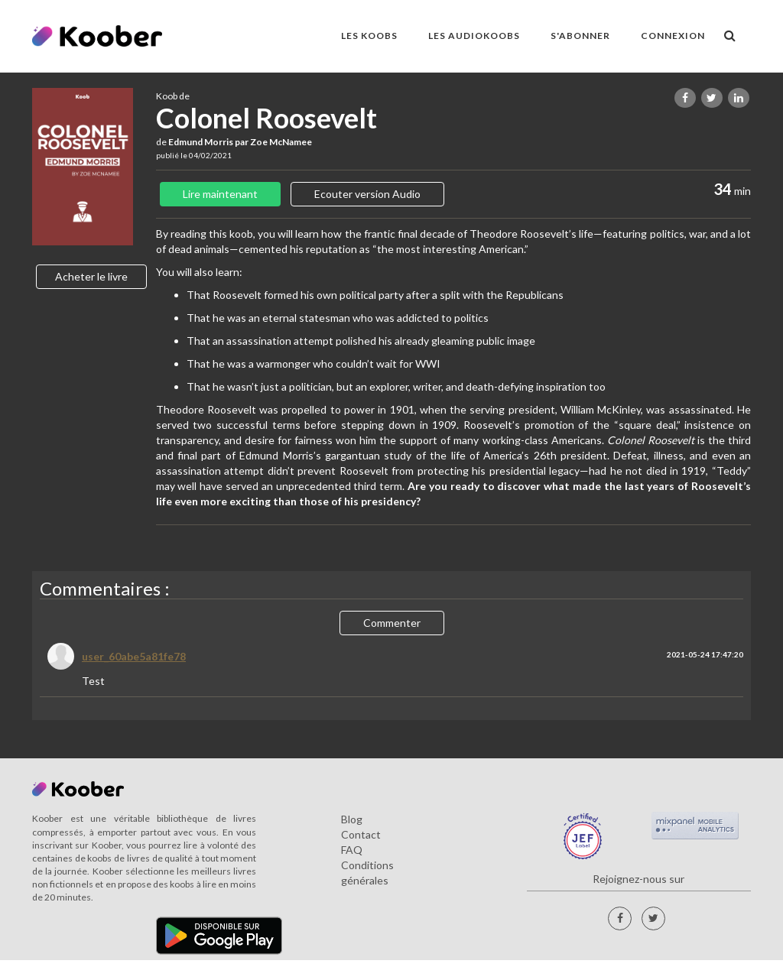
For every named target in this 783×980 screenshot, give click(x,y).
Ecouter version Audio (367, 193)
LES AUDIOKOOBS (474, 35)
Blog (351, 819)
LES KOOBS (369, 35)
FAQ (351, 849)
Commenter (392, 622)
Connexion (673, 35)
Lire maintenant (220, 193)
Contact (361, 834)
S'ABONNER (580, 35)
